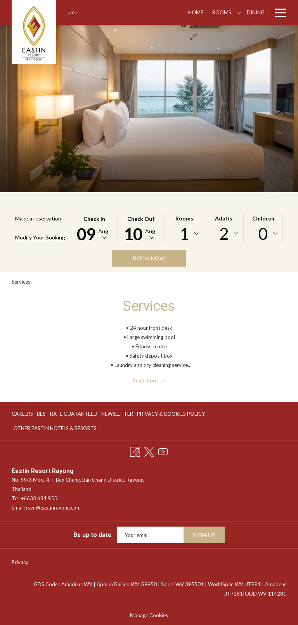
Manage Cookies (149, 615)
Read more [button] (149, 380)
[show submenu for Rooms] (185, 12)
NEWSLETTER (117, 414)
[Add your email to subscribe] (150, 535)
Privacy (20, 562)
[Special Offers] (238, 12)
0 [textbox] (263, 234)
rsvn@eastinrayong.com (53, 507)
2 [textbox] (224, 234)
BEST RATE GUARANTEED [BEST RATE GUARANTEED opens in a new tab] (67, 415)
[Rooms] (168, 12)
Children (263, 218)
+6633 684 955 (39, 498)
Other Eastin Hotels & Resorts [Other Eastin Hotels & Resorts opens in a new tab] (55, 429)
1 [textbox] (184, 234)
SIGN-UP (204, 535)
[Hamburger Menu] (277, 12)
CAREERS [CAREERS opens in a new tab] (22, 415)
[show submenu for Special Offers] (265, 12)
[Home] (142, 12)
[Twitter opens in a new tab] (149, 450)
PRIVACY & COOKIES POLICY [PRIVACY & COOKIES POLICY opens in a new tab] (171, 415)
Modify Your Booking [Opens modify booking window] (40, 237)
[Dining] (201, 12)
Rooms (184, 218)
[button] (94, 228)
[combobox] (184, 234)
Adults (223, 218)
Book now (149, 258)
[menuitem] (23, 414)
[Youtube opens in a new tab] (163, 450)
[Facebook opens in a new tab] (135, 450)
